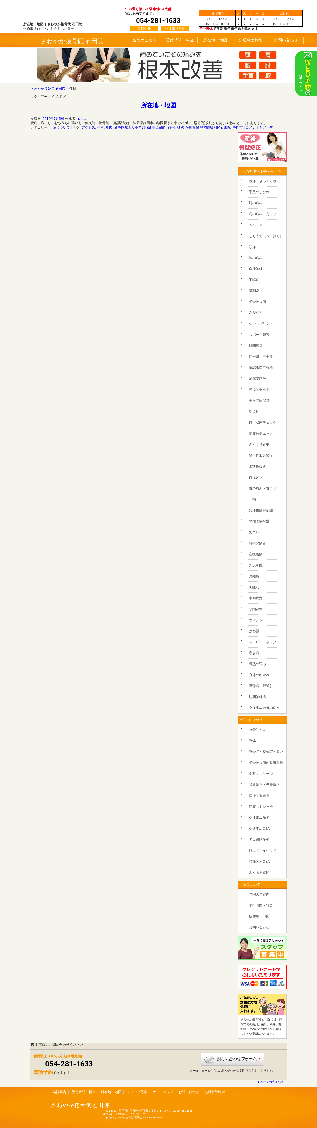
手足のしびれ (259, 192)
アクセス (88, 127)
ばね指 (254, 631)
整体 (252, 741)
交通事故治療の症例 (264, 708)
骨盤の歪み (257, 664)
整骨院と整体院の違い (266, 752)
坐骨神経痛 (257, 302)
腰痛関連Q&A (259, 861)
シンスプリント (261, 324)
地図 (109, 127)
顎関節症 (256, 609)
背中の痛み (257, 543)
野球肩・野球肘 (261, 686)
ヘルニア (256, 225)
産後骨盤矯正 (259, 389)
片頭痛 (254, 576)
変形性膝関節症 (261, 510)
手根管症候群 (259, 400)
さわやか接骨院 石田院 (72, 41)
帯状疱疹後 (257, 466)
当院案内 (59, 1092)
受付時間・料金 (180, 40)
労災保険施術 (259, 839)
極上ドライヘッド (262, 850)
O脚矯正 (255, 313)
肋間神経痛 (257, 697)
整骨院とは (257, 730)
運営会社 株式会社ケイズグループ (124, 1114)
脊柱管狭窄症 (259, 521)
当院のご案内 (144, 40)
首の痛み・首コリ (262, 488)
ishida (81, 118)
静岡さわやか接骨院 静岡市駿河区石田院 (199, 127)
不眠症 (254, 280)
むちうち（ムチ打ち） (266, 236)
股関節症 (256, 346)
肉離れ (254, 587)
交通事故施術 (250, 40)
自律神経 (256, 269)
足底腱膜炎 (257, 378)
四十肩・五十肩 (261, 357)
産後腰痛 (256, 554)
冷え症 (254, 411)
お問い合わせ (286, 40)
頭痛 (252, 247)
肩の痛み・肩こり (262, 214)
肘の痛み (256, 203)
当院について (60, 127)
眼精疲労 (256, 598)
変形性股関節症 (261, 455)
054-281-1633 (69, 1063)
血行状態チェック (262, 422)
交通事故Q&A (259, 828)
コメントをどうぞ (259, 127)
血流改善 (256, 477)
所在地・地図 (215, 40)
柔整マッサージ (261, 774)
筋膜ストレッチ (261, 807)
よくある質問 (259, 872)
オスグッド (257, 620)
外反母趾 (256, 565)
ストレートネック (262, 642)
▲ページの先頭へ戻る (272, 1082)
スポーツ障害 (259, 335)
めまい (254, 532)
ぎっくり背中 (259, 444)
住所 (100, 127)
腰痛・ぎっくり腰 (262, 181)
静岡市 (238, 127)
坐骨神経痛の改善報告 (266, 763)
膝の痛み (256, 258)
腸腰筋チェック (261, 433)
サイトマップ (163, 1092)
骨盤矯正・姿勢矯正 (264, 785)
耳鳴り (254, 499)
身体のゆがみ (259, 675)
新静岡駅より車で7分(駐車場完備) (140, 127)
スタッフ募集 (137, 1092)
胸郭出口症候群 (261, 367)
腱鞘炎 (254, 291)
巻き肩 (254, 653)
